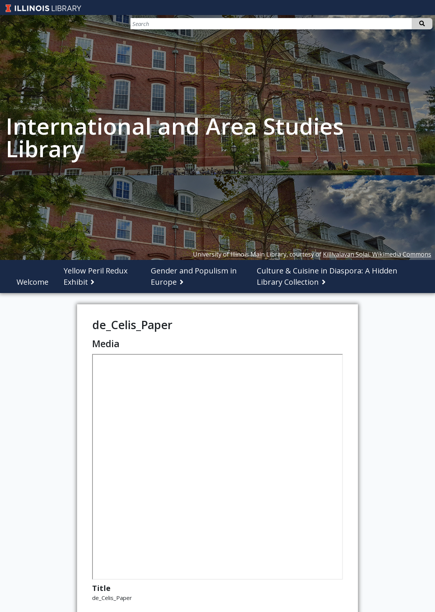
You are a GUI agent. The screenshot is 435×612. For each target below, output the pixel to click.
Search (422, 23)
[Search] (393, 23)
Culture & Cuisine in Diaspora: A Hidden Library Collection (327, 276)
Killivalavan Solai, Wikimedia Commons (377, 254)
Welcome (33, 282)
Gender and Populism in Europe (194, 276)
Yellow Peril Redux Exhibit (95, 276)
